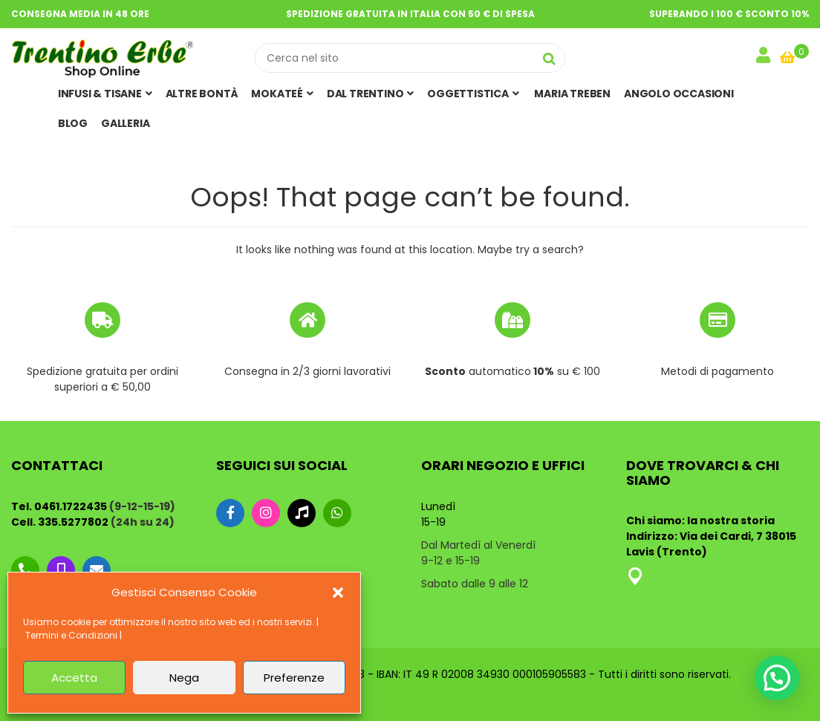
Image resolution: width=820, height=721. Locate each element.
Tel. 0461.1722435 (59, 506)
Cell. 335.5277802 (59, 522)
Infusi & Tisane (105, 93)
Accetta (74, 677)
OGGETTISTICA (472, 93)
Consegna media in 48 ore (80, 13)
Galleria (125, 123)
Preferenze (294, 677)
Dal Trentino (370, 93)
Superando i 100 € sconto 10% (729, 13)
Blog (73, 123)
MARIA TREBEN (572, 93)
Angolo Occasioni (679, 93)
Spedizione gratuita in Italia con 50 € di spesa (410, 13)
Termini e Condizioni (71, 635)
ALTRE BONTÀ (202, 93)
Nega (184, 677)
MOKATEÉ (282, 93)
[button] (338, 592)
